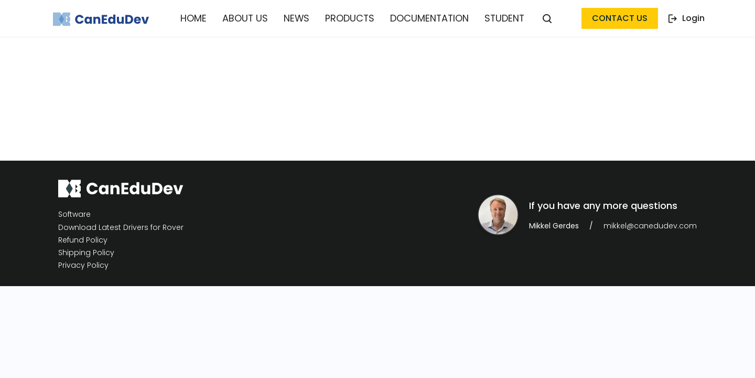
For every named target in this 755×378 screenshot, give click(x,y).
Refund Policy (82, 240)
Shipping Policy (86, 253)
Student (496, 18)
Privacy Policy (83, 265)
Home (202, 18)
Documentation (425, 18)
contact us (620, 18)
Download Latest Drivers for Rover (121, 227)
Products (349, 18)
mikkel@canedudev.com (650, 225)
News (299, 18)
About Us (251, 18)
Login (686, 18)
